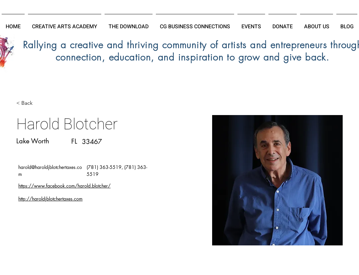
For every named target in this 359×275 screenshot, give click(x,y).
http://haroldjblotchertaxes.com (50, 199)
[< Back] (29, 103)
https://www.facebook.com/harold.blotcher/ (64, 186)
